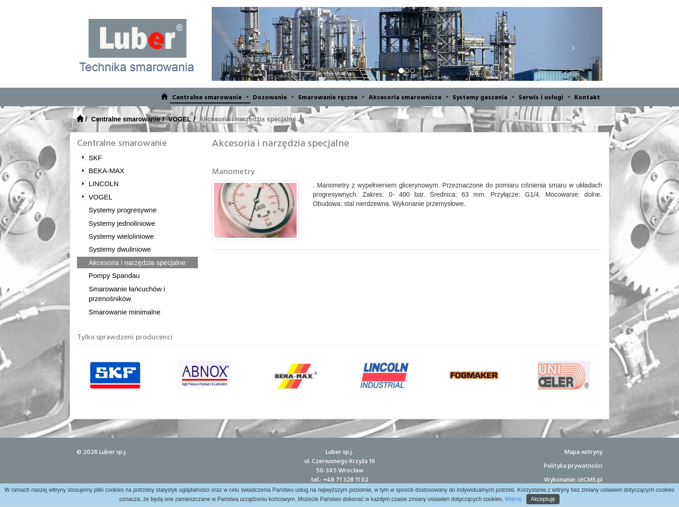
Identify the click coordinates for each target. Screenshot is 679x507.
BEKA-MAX (107, 171)
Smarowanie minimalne (125, 312)
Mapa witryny (583, 451)
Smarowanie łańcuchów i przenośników (127, 293)
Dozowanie (273, 97)
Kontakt (587, 97)
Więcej (512, 499)
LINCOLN (104, 183)
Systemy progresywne (123, 210)
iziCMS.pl (590, 479)
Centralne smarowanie (210, 97)
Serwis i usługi (544, 97)
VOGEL (179, 119)
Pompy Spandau (114, 275)
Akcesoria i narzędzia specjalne (137, 262)
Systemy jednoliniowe (122, 223)
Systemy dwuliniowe (120, 249)
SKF (95, 158)
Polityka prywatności (573, 465)
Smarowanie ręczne (331, 97)
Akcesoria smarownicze (408, 97)
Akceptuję (543, 499)
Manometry (233, 171)
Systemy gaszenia (483, 97)
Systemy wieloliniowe (121, 236)
